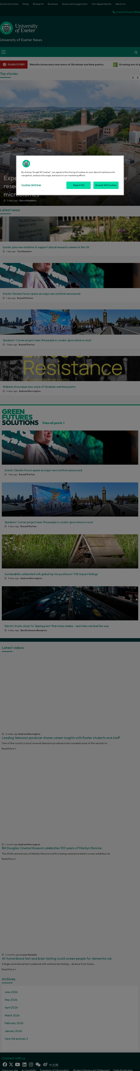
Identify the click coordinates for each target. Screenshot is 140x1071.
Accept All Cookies (106, 185)
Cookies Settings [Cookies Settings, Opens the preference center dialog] (31, 185)
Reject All (78, 185)
